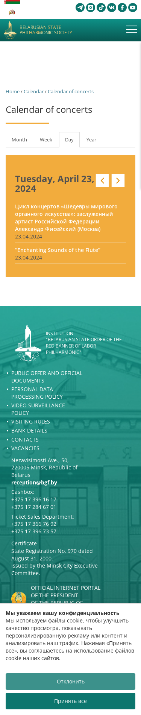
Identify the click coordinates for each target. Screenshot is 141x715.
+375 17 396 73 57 (33, 531)
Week (46, 139)
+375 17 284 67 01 (33, 506)
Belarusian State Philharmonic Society (46, 30)
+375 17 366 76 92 (33, 523)
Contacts (25, 439)
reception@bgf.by (34, 482)
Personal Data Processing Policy (37, 393)
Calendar (34, 91)
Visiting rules (30, 421)
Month (19, 139)
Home (13, 91)
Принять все (70, 700)
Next (118, 180)
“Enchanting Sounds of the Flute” (57, 250)
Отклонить (71, 681)
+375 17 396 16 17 (33, 499)
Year (91, 139)
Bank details (29, 430)
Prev (102, 180)
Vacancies (25, 448)
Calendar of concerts (71, 91)
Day (72, 141)
